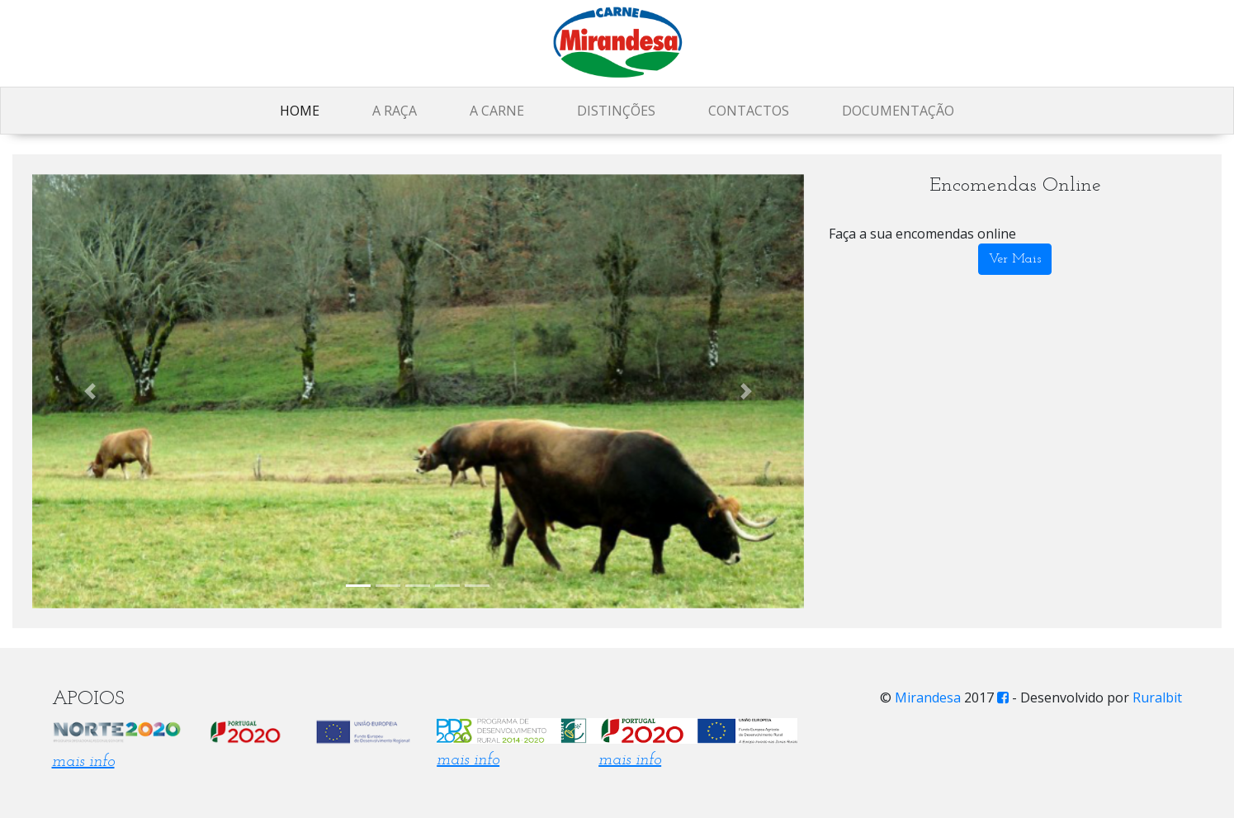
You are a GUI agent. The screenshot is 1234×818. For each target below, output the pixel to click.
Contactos (748, 111)
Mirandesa (928, 697)
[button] (90, 391)
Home (299, 111)
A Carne (497, 111)
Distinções (616, 111)
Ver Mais (1015, 259)
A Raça (394, 111)
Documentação (898, 111)
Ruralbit (1157, 697)
